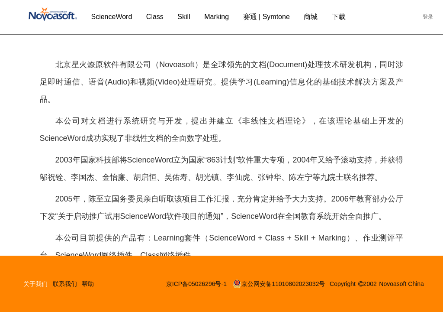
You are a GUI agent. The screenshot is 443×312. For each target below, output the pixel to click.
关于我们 (35, 283)
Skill (183, 16)
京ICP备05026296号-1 (197, 283)
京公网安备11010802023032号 (279, 284)
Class (155, 16)
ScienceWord (111, 16)
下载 (339, 16)
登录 (428, 17)
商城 (311, 16)
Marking (216, 16)
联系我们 (65, 283)
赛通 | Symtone (266, 16)
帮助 (88, 283)
